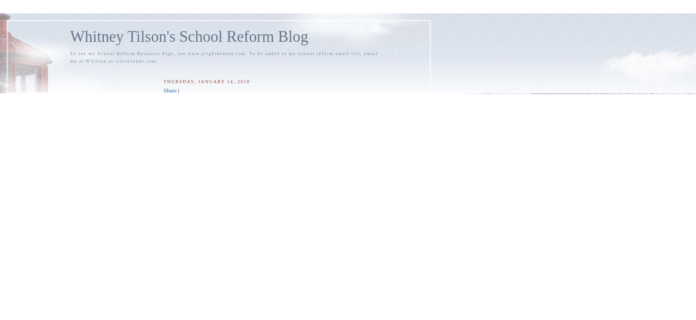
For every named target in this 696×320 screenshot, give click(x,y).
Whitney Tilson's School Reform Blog (189, 36)
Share (170, 90)
